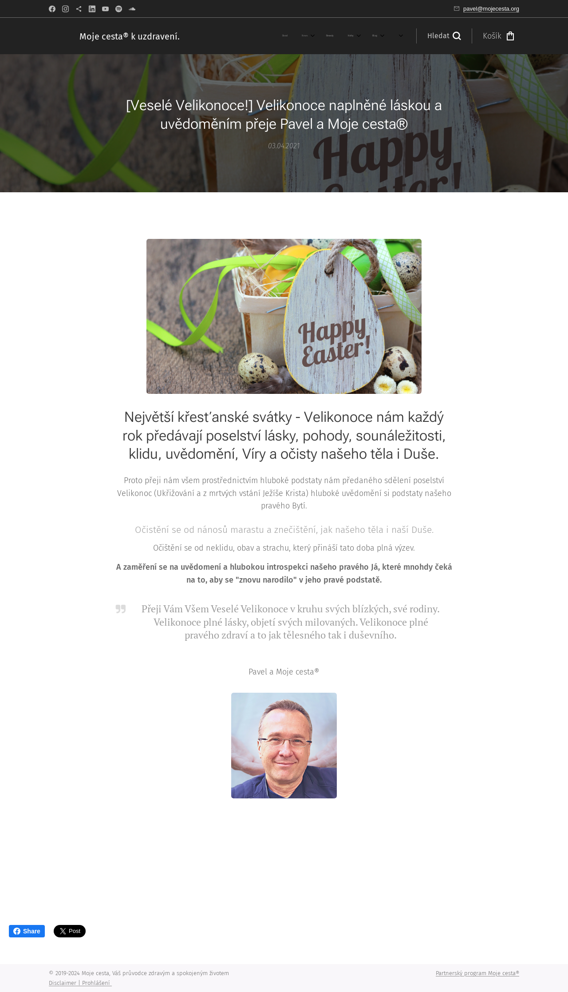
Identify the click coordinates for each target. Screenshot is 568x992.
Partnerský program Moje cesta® (477, 973)
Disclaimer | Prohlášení (80, 983)
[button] (444, 36)
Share (26, 931)
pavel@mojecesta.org (491, 8)
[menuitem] (211, 36)
